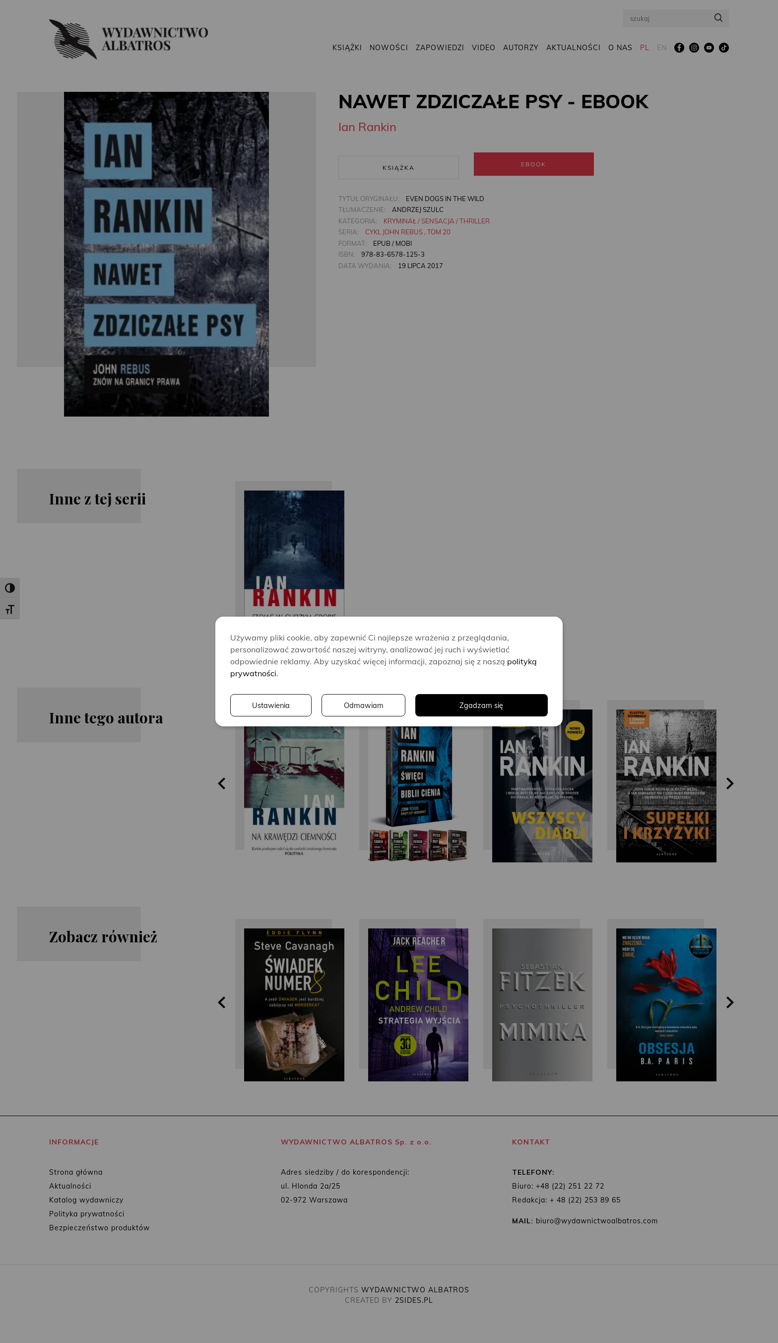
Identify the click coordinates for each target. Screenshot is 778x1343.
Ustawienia (411, 705)
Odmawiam (505, 705)
